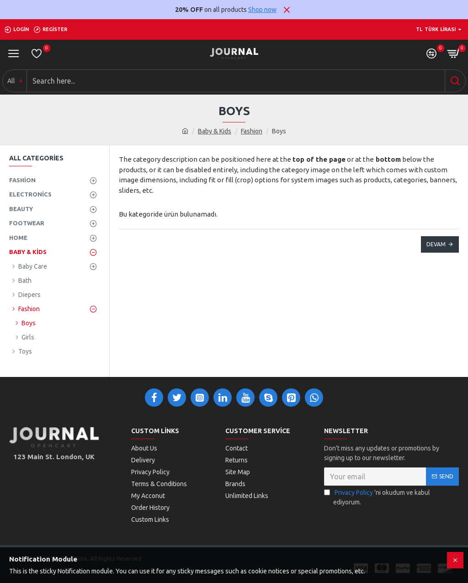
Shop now (262, 9)
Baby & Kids (214, 131)
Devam (436, 244)
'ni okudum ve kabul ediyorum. (377, 497)
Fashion (251, 131)
